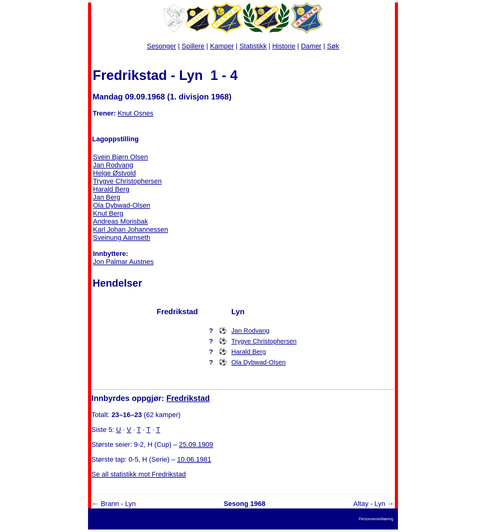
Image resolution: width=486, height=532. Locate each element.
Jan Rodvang (113, 165)
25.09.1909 (196, 444)
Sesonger (161, 46)
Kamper (222, 46)
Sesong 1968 (245, 504)
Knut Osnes (135, 113)
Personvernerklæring (376, 519)
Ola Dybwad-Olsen (121, 205)
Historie (283, 46)
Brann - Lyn (118, 504)
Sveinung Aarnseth (121, 237)
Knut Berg (108, 213)
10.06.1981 (194, 459)
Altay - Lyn (369, 504)
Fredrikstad (188, 398)
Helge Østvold (114, 173)
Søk (333, 46)
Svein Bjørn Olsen (120, 157)
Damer (311, 46)
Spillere (193, 46)
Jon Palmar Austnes (123, 262)
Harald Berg (111, 189)
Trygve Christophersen (127, 181)
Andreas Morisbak (120, 221)
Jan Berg (106, 197)
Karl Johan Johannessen (130, 229)
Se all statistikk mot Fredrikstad (138, 474)
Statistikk (253, 46)
